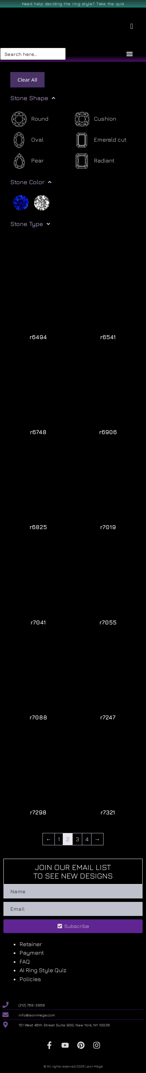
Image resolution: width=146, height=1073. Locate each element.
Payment (32, 952)
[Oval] (27, 140)
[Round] (29, 119)
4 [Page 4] (86, 839)
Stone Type (30, 224)
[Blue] (20, 202)
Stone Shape (32, 98)
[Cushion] (94, 119)
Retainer (31, 944)
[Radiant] (93, 161)
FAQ (25, 961)
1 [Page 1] (59, 839)
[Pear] (27, 161)
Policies (30, 979)
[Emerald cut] (99, 140)
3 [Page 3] (77, 839)
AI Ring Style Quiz (43, 970)
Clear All (27, 79)
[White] (41, 202)
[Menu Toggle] (129, 53)
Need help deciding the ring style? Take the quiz (73, 3)
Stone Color (30, 182)
